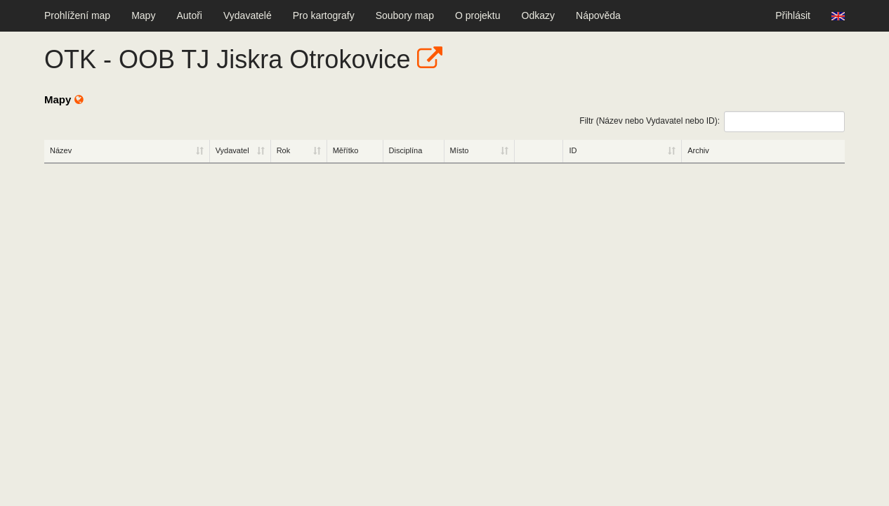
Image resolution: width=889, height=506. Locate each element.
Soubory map (405, 15)
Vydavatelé (247, 15)
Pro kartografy (324, 15)
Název (61, 150)
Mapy (143, 15)
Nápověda (598, 15)
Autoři (189, 15)
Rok (284, 150)
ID (573, 150)
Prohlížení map (77, 15)
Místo (459, 150)
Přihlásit (792, 15)
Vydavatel (232, 150)
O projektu (478, 15)
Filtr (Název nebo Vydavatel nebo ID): (712, 121)
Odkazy (538, 15)
